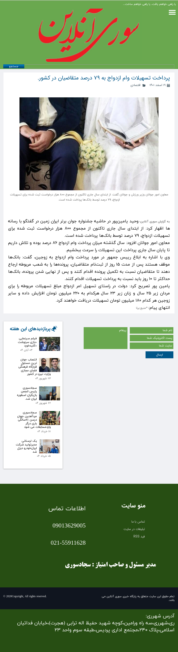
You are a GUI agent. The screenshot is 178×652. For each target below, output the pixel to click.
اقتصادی (135, 85)
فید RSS (139, 536)
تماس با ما (138, 521)
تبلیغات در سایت (134, 529)
